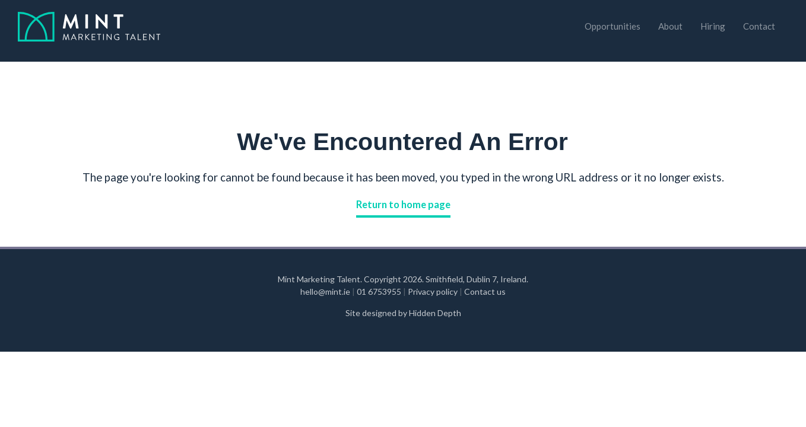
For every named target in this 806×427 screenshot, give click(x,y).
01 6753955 (380, 291)
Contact (759, 26)
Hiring (712, 26)
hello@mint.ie (326, 291)
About (670, 26)
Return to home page (403, 205)
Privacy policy (433, 291)
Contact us (485, 291)
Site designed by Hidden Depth (403, 313)
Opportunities (612, 26)
